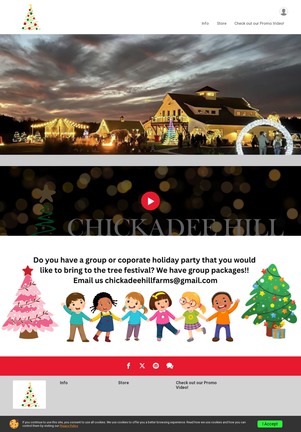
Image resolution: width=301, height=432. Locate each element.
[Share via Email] (156, 366)
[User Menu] (283, 11)
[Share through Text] (170, 366)
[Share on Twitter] (142, 366)
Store (221, 23)
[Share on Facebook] (128, 366)
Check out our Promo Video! (259, 23)
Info (205, 23)
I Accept (270, 424)
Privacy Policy (69, 426)
